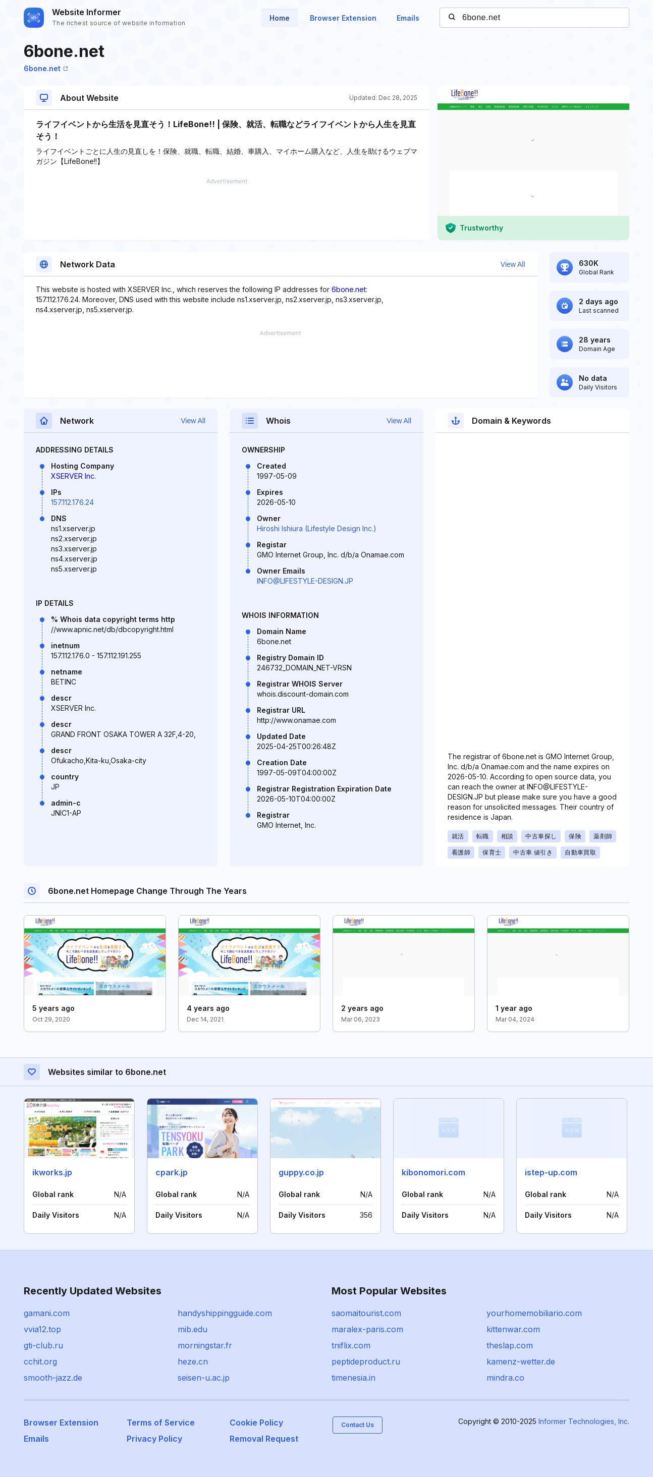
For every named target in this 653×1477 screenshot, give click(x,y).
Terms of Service (161, 1422)
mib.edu (192, 1329)
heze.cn (193, 1361)
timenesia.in (353, 1378)
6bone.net (46, 68)
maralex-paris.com (367, 1329)
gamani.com (47, 1313)
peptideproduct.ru (366, 1361)
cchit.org (40, 1361)
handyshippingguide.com (225, 1313)
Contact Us (357, 1425)
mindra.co (505, 1378)
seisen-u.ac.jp (204, 1378)
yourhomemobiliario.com (534, 1313)
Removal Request (264, 1439)
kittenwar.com (513, 1329)
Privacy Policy (154, 1439)
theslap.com (509, 1345)
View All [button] (513, 264)
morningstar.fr (205, 1345)
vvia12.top (42, 1329)
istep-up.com (551, 1172)
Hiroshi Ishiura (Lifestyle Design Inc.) (316, 528)
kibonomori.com (433, 1172)
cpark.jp (171, 1172)
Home (279, 18)
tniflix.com (351, 1345)
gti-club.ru (43, 1345)
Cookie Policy (256, 1422)
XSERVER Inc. (73, 476)
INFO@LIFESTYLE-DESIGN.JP (305, 581)
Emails (408, 18)
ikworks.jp (52, 1172)
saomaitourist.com (366, 1313)
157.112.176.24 (72, 502)
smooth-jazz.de (53, 1378)
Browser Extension (343, 18)
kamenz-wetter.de (520, 1361)
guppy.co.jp (301, 1172)
